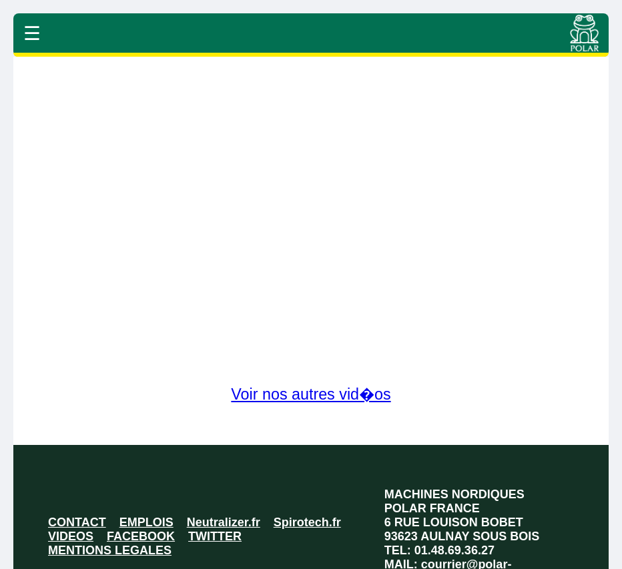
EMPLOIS (146, 522)
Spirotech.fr (307, 522)
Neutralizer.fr (223, 522)
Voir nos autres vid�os (310, 394)
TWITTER (215, 536)
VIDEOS (70, 536)
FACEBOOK (141, 536)
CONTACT (77, 522)
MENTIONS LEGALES (110, 550)
